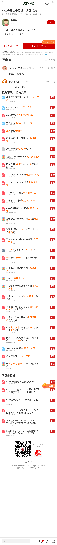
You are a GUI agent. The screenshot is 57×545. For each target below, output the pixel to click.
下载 (53, 97)
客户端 (28, 462)
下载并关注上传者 (11, 46)
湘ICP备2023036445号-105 (28, 468)
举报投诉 (46, 54)
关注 (51, 22)
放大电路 (8, 34)
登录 (8, 51)
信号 (21, 34)
